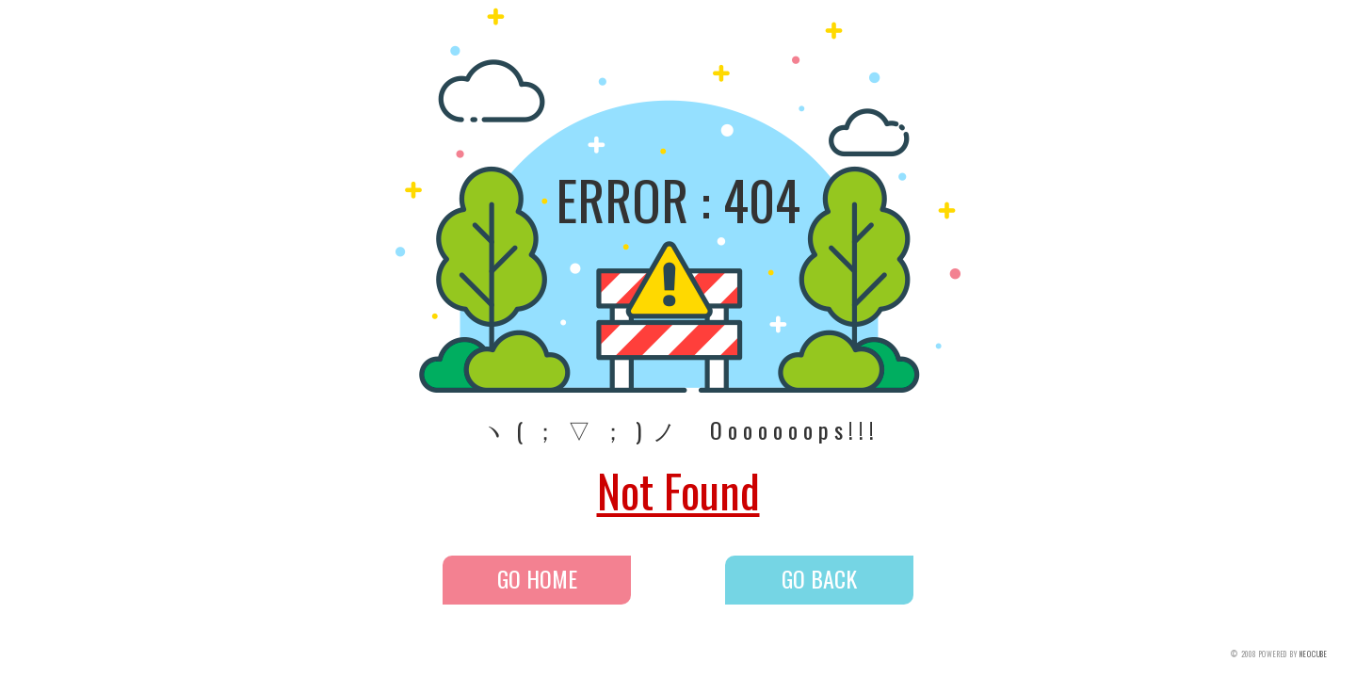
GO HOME (537, 578)
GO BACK (819, 578)
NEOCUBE (1314, 653)
